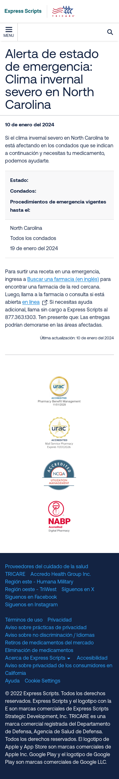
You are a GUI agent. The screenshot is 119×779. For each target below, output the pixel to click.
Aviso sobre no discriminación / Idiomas (50, 635)
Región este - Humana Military (39, 582)
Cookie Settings (42, 681)
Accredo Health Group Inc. (60, 574)
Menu (8, 32)
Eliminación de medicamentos (39, 650)
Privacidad (60, 620)
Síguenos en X (78, 589)
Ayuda (12, 681)
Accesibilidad (92, 658)
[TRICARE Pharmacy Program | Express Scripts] (37, 11)
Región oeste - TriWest (30, 589)
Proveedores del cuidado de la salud (46, 566)
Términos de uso (24, 620)
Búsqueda (110, 32)
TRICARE (15, 574)
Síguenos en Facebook (31, 597)
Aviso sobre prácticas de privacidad (46, 627)
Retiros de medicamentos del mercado (49, 643)
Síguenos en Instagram (31, 605)
